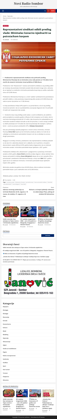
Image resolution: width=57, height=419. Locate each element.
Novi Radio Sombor (28, 3)
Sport (4, 366)
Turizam (5, 373)
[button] (3, 10)
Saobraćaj (6, 359)
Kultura (5, 327)
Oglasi (4, 345)
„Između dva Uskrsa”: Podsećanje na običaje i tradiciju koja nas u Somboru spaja (26, 256)
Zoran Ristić (23, 184)
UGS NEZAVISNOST (7, 184)
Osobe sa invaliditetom (9, 348)
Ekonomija (6, 317)
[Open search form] (45, 10)
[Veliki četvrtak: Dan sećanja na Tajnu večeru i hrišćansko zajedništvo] (11, 211)
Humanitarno (7, 324)
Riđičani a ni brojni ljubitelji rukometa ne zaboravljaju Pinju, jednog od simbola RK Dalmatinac (41, 190)
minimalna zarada (10, 182)
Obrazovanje (6, 341)
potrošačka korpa (29, 182)
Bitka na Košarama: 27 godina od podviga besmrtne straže (45, 221)
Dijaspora (5, 306)
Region (5, 352)
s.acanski (6, 224)
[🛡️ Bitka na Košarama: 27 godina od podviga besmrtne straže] (46, 211)
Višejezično (6, 376)
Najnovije (6, 25)
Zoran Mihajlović (16, 184)
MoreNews (34, 417)
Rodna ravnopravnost (9, 355)
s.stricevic (6, 39)
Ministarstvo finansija (20, 182)
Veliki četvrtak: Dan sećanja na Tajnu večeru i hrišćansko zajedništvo (11, 221)
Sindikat (5, 362)
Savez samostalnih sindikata (40, 182)
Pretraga (6, 231)
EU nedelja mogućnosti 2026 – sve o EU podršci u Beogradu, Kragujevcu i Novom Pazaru (28, 222)
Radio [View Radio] (50, 11)
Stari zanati (6, 369)
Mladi (4, 331)
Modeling (5, 334)
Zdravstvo (6, 380)
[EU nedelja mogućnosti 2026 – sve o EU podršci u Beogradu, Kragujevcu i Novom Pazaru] (28, 211)
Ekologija (5, 310)
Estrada (5, 320)
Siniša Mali (50, 182)
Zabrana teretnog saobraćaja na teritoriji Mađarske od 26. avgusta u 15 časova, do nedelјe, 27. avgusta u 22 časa (15, 191)
